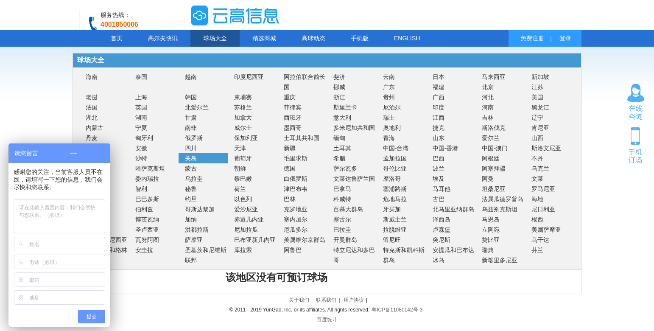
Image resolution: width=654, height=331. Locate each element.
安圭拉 (144, 250)
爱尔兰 (491, 138)
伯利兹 (144, 209)
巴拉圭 (342, 229)
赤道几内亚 (249, 219)
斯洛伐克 (494, 127)
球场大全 (215, 38)
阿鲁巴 (293, 250)
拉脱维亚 (395, 229)
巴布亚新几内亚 (255, 239)
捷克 (438, 127)
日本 (438, 76)
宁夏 (141, 127)
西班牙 (293, 117)
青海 (389, 138)
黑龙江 (540, 107)
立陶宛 (491, 229)
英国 (141, 107)
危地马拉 (395, 199)
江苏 (537, 87)
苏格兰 (243, 107)
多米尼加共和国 (354, 127)
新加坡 (540, 76)
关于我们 (299, 300)
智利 (141, 188)
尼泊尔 (392, 107)
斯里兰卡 (345, 107)
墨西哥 (293, 127)
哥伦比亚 (395, 168)
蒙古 (191, 168)
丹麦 (92, 138)
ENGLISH (407, 38)
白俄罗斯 (295, 178)
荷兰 (240, 188)
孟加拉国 (395, 158)
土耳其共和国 (301, 138)
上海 (141, 97)
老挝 (92, 97)
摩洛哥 (392, 178)
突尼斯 (441, 239)
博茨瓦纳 (147, 219)
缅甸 (339, 138)
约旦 (191, 199)
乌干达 (540, 239)
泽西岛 (441, 219)
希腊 (339, 158)
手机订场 (636, 144)
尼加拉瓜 (246, 229)
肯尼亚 (540, 127)
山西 (537, 138)
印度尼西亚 (249, 76)
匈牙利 (144, 138)
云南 (389, 76)
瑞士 (389, 117)
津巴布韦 (295, 188)
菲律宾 (293, 107)
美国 (537, 97)
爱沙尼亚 (246, 209)
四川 (191, 148)
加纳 (191, 219)
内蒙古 (94, 127)
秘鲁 (191, 188)
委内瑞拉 (147, 178)
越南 (191, 76)
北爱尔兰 (197, 107)
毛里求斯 (295, 158)
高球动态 (313, 38)
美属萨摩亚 (546, 229)
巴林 (290, 199)
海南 (92, 76)
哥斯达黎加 (200, 209)
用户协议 (354, 300)
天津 (240, 148)
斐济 (339, 76)
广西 (438, 97)
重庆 (290, 97)
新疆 (290, 148)
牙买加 (392, 209)
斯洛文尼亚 (546, 148)
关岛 (191, 158)
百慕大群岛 (348, 209)
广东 (389, 87)
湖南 (141, 117)
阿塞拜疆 (494, 168)
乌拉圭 (194, 178)
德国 (290, 168)
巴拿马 (342, 188)
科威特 (342, 199)
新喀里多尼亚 (499, 260)
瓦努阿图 (147, 239)
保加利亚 (246, 138)
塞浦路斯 (395, 188)
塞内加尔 (295, 219)
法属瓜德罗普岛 (502, 199)
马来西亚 (494, 76)
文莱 (537, 178)
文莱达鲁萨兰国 (354, 178)
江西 (438, 117)
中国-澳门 (495, 148)
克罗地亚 (295, 209)
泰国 (141, 76)
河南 (488, 107)
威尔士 (243, 127)
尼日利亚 (543, 209)
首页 (117, 38)
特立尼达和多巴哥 (354, 255)
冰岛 (438, 260)
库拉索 (243, 250)
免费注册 (532, 38)
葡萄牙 (243, 158)
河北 (488, 97)
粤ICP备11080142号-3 (397, 310)
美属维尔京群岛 (304, 239)
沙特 (141, 158)
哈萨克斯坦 (150, 168)
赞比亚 (491, 239)
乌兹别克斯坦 (499, 209)
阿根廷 (491, 158)
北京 (488, 87)
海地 (537, 199)
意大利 (342, 117)
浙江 (339, 97)
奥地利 (392, 127)
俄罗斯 (194, 138)
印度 (438, 107)
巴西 (438, 158)
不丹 (537, 158)
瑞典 (488, 250)
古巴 (438, 199)
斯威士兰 (395, 219)
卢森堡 (441, 229)
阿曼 (488, 178)
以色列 (243, 199)
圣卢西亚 (147, 229)
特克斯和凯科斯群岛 (404, 255)
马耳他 (441, 188)
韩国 (191, 97)
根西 (537, 219)
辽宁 (537, 117)
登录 (565, 38)
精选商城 (264, 38)
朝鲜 (240, 168)
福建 (438, 87)
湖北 (92, 117)
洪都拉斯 (197, 229)
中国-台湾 (396, 148)
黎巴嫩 (243, 178)
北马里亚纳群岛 (453, 209)
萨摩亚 (194, 239)
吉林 (488, 117)
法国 (92, 107)
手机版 (360, 38)
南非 (191, 127)
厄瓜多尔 (295, 229)
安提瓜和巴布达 (453, 250)
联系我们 (326, 300)
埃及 (438, 178)
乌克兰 (540, 168)
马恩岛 (491, 219)
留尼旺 (392, 239)
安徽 (141, 148)
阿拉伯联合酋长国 (304, 81)
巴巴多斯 (147, 199)
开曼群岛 (345, 239)
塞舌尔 (342, 219)
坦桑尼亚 (494, 188)
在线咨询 (636, 102)
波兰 (438, 168)
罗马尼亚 (543, 188)
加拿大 (243, 117)
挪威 (339, 87)
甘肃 (191, 117)
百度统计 (327, 320)
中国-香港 (445, 148)
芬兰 (537, 250)
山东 (438, 138)
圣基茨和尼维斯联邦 (205, 255)
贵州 (389, 97)
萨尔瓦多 (345, 168)
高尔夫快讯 (163, 38)
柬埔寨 (243, 97)
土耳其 (342, 148)
